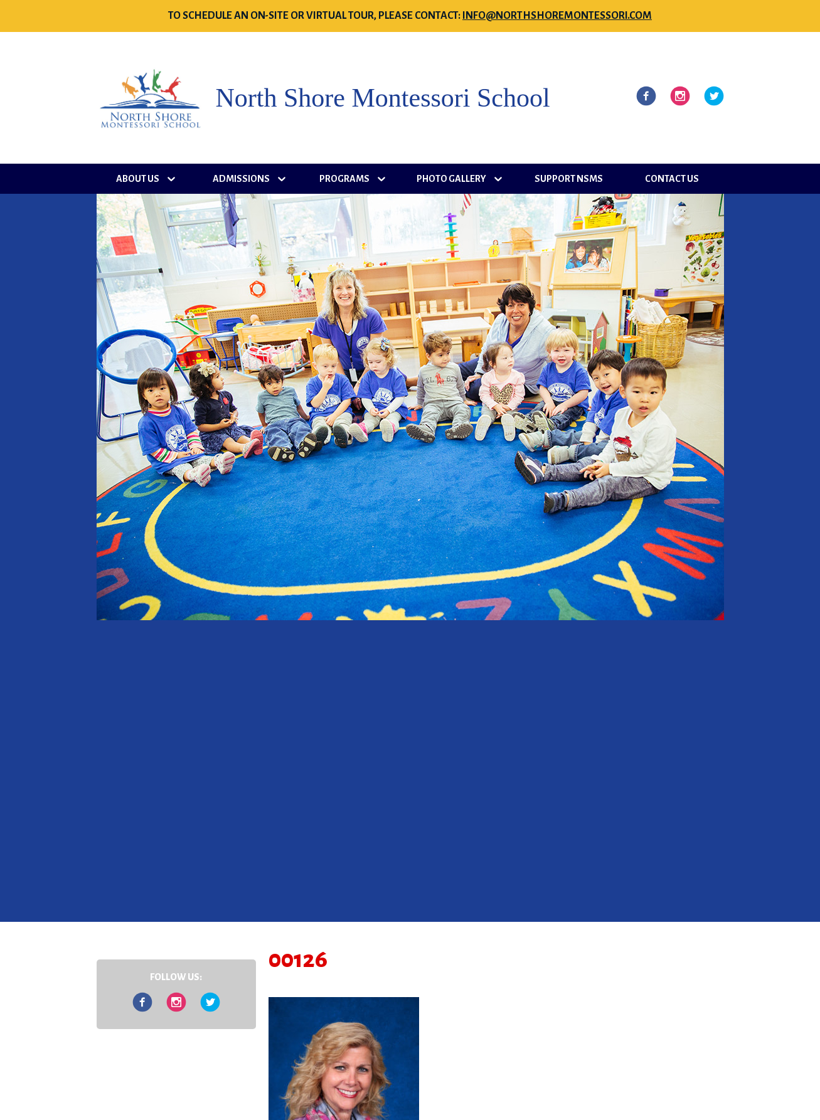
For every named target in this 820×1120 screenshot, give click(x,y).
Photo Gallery (451, 179)
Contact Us (672, 179)
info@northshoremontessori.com (557, 15)
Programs (344, 179)
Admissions (241, 179)
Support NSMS (569, 179)
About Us (137, 179)
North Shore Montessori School (383, 97)
